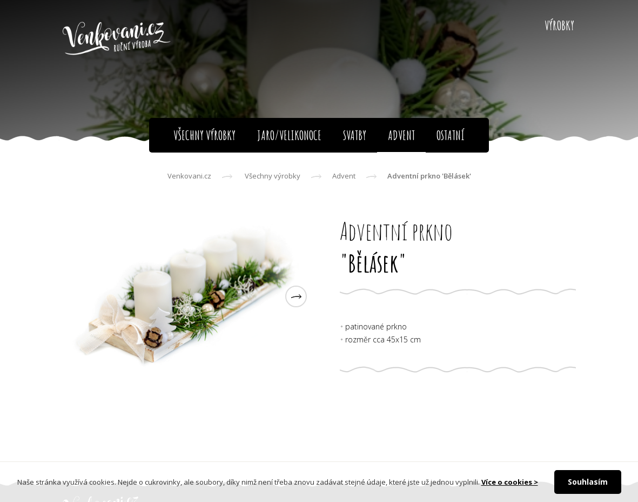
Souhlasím (588, 482)
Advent (343, 176)
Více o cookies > (509, 482)
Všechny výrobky (272, 176)
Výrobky (559, 25)
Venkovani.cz (189, 176)
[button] (296, 296)
